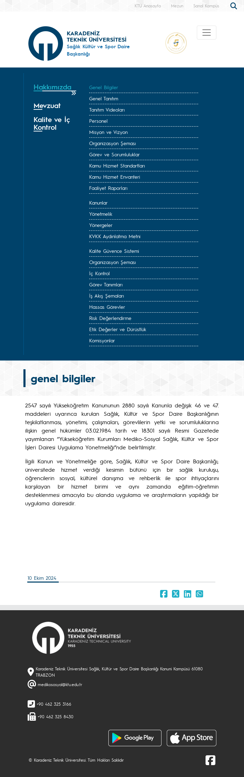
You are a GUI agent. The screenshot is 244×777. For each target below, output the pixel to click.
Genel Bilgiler (103, 87)
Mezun (177, 5)
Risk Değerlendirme (110, 318)
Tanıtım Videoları (107, 109)
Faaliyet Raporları (108, 188)
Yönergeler (101, 225)
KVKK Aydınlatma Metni (115, 236)
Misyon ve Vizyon (108, 132)
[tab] (55, 89)
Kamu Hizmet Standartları (117, 165)
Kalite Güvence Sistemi (114, 251)
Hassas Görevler (107, 307)
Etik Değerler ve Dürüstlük (117, 329)
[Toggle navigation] (206, 33)
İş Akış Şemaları (106, 295)
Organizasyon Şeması (112, 143)
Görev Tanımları (106, 284)
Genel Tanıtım (103, 98)
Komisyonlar (102, 340)
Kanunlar (98, 202)
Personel (98, 120)
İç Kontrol (99, 273)
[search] (234, 5)
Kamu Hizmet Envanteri (114, 176)
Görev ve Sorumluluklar (114, 154)
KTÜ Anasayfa (148, 5)
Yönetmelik (100, 214)
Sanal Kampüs (206, 5)
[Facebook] (210, 760)
